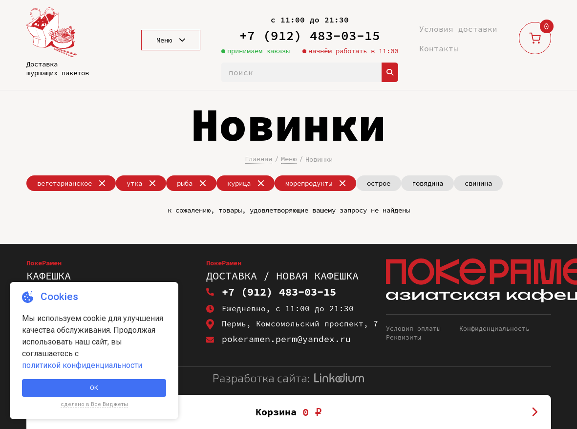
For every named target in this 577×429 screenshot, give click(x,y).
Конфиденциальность (494, 328)
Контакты (438, 48)
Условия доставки (458, 29)
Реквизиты (403, 337)
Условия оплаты (413, 328)
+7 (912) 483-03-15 (309, 35)
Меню (289, 158)
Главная (258, 158)
